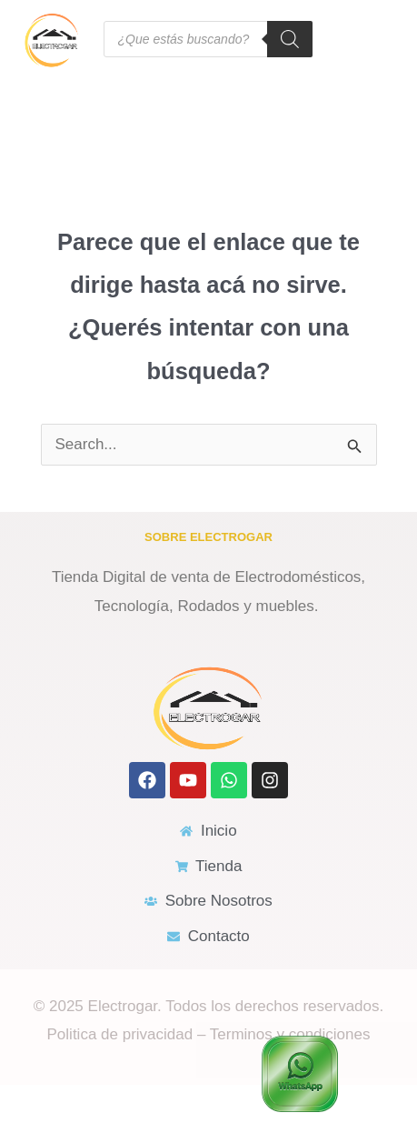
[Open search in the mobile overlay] (208, 39)
